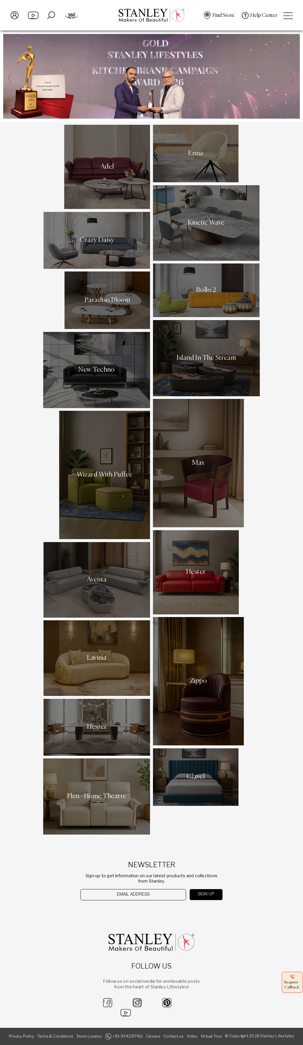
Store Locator (89, 1036)
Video (192, 1036)
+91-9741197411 (128, 1036)
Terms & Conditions (55, 1036)
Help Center (263, 15)
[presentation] (111, 912)
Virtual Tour (211, 1036)
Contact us (173, 1036)
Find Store (223, 15)
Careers (153, 1036)
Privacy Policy (21, 1036)
